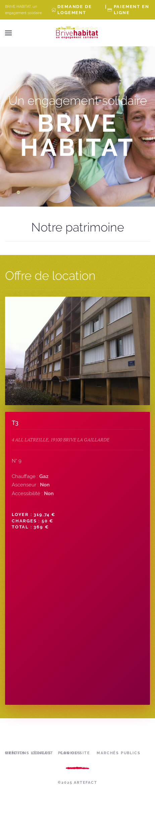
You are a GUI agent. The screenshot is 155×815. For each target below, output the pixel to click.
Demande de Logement (74, 9)
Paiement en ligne (131, 9)
